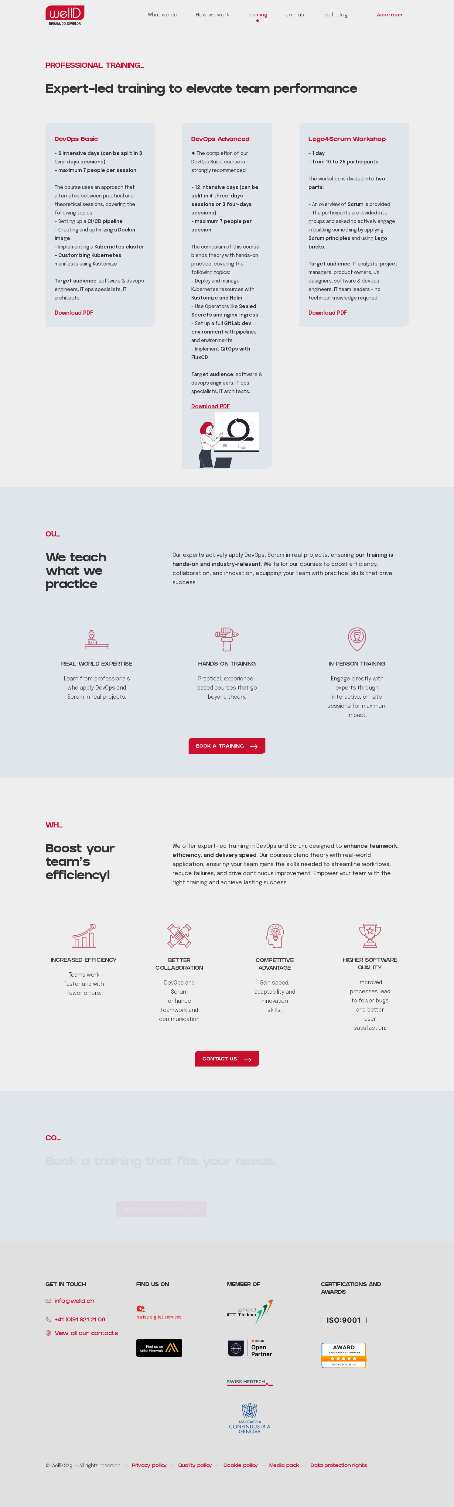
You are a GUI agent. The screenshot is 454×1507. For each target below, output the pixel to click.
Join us (295, 15)
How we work (213, 15)
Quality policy (195, 1465)
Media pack (284, 1465)
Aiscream (390, 15)
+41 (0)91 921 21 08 (80, 1320)
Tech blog (335, 15)
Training (258, 15)
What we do (163, 15)
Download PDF (74, 313)
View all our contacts (86, 1334)
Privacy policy (149, 1465)
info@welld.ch (74, 1302)
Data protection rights (339, 1465)
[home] (65, 15)
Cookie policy (241, 1465)
